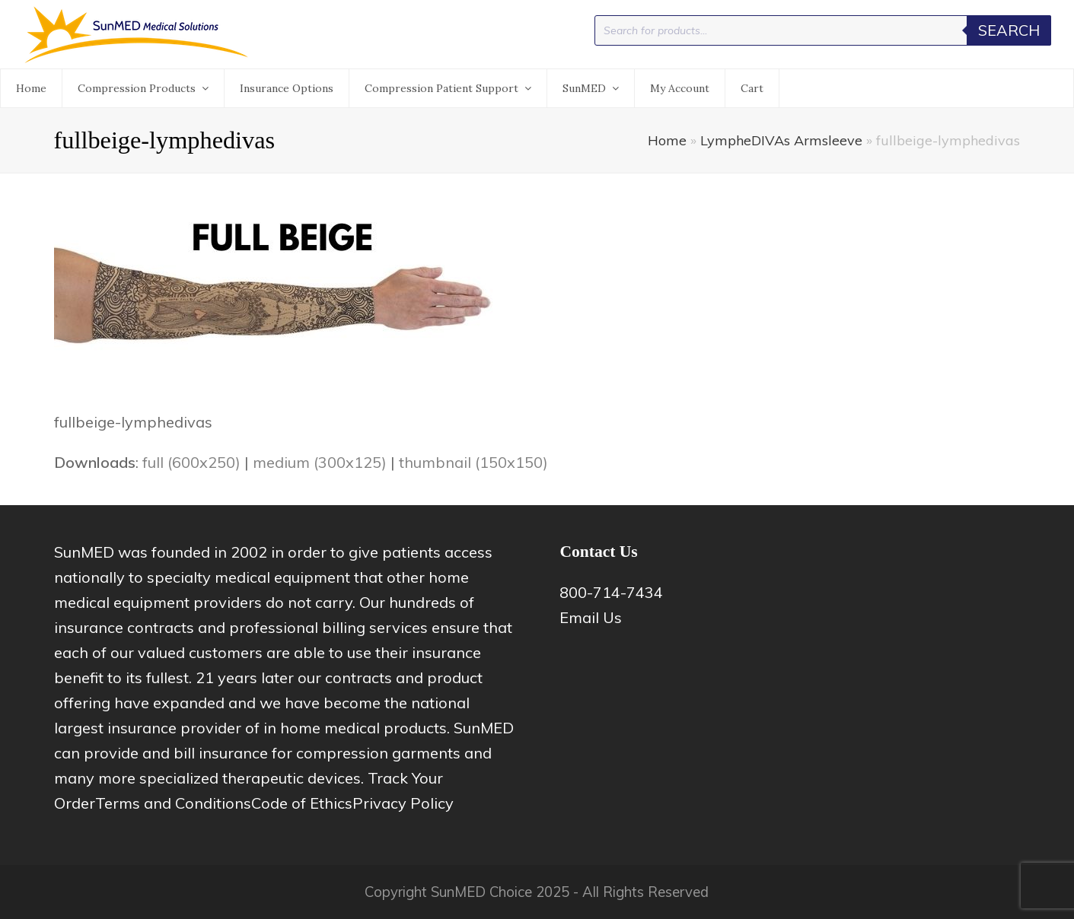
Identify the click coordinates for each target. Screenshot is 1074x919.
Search (1009, 30)
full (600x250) (191, 462)
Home (667, 140)
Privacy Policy (403, 802)
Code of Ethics (301, 802)
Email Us (590, 617)
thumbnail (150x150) (473, 462)
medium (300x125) (320, 462)
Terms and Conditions (173, 802)
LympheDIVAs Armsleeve (781, 140)
